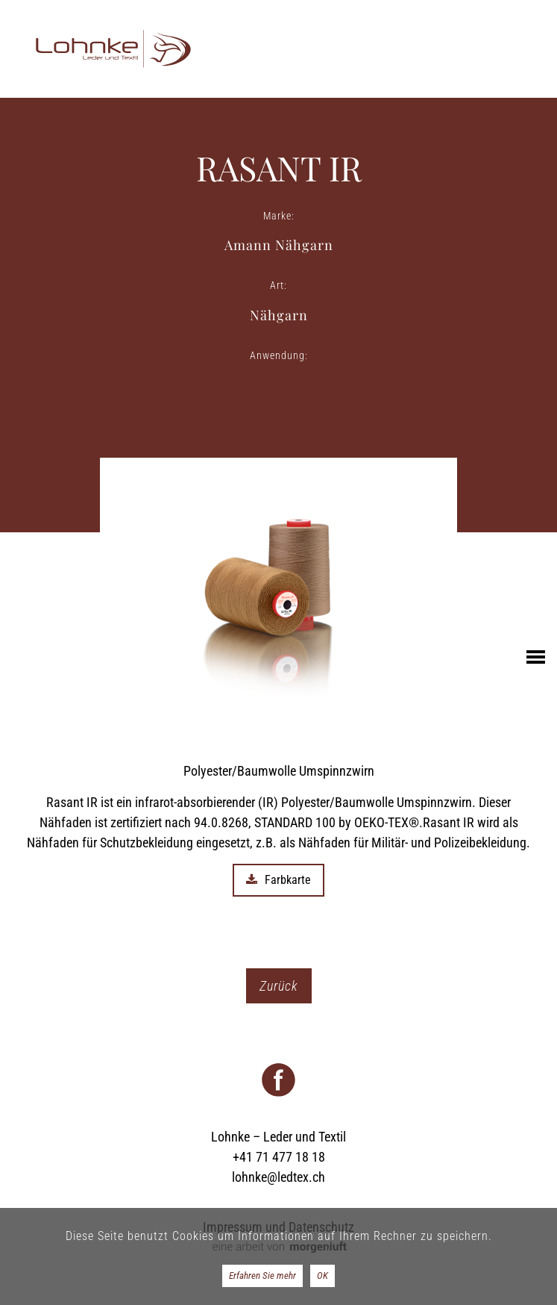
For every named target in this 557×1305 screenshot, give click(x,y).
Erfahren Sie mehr (262, 1275)
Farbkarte (278, 880)
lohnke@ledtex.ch (278, 1177)
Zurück (278, 986)
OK (322, 1275)
